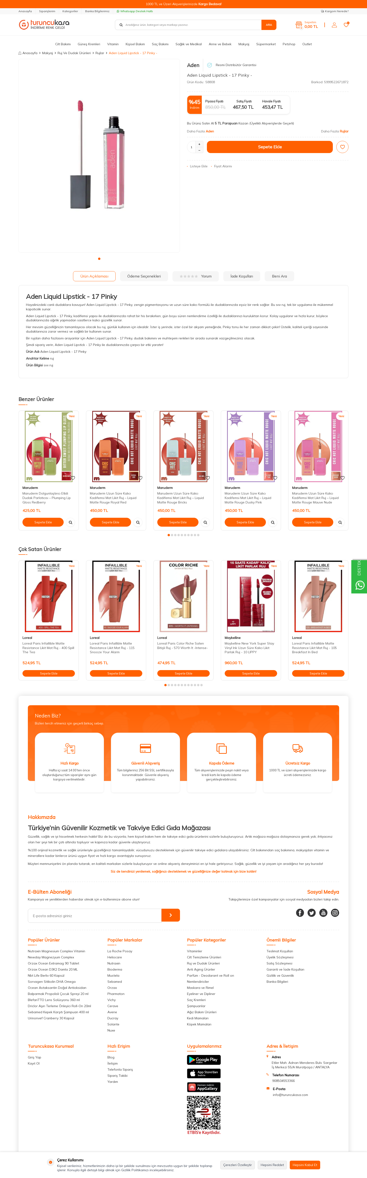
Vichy (111, 1000)
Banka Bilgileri (277, 981)
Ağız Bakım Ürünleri (202, 1012)
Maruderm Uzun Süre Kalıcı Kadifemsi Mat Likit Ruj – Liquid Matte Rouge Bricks (180, 497)
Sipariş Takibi (117, 1075)
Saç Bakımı (160, 44)
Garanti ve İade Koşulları (285, 969)
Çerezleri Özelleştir (237, 1165)
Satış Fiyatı (244, 101)
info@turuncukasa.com (290, 1095)
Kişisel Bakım (135, 44)
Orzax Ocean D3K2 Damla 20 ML (53, 969)
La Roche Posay (119, 951)
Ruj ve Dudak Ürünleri (203, 963)
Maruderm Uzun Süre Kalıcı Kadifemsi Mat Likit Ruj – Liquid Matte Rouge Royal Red (113, 497)
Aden (193, 65)
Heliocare (114, 957)
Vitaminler (194, 951)
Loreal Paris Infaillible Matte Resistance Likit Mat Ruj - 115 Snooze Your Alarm (112, 647)
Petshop (289, 44)
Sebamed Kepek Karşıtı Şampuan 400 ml (58, 1012)
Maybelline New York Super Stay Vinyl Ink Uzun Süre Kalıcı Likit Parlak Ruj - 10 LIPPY (249, 647)
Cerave (112, 1006)
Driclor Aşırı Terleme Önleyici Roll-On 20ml (59, 1006)
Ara (269, 24)
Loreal (27, 638)
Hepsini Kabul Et (305, 1165)
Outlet (307, 44)
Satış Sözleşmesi (279, 963)
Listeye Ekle (197, 166)
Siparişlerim (47, 11)
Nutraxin (113, 963)
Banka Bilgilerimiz (97, 11)
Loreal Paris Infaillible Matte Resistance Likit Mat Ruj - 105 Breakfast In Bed (314, 647)
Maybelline (233, 638)
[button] (99, 259)
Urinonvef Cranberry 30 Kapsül (51, 1018)
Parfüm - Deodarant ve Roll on (210, 975)
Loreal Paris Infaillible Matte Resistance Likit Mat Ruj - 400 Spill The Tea (48, 647)
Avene (112, 1012)
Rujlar (99, 53)
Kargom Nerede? (335, 11)
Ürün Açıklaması (94, 276)
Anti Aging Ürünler (201, 969)
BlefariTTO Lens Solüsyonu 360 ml (54, 1000)
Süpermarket (266, 44)
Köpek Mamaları (199, 1024)
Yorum (196, 276)
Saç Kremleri (196, 1000)
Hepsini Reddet (272, 1165)
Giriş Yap (34, 1057)
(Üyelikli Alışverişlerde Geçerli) (272, 123)
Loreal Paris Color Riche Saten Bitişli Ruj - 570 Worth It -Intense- (182, 645)
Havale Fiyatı (271, 101)
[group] (99, 156)
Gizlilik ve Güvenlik (280, 975)
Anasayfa (25, 11)
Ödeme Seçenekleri (144, 276)
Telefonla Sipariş (120, 1069)
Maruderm (30, 488)
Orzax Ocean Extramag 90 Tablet (53, 963)
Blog (110, 1057)
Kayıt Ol (34, 1063)
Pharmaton (116, 994)
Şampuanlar (196, 1006)
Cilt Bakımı (63, 44)
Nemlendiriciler (198, 981)
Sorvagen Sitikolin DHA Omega (52, 981)
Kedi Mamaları (198, 1018)
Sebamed (114, 981)
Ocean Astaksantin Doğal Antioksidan (57, 988)
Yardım (112, 1082)
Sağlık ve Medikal (189, 44)
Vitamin (113, 44)
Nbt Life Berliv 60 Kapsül (46, 975)
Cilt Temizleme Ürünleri (204, 957)
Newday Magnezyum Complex (51, 957)
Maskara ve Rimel (200, 988)
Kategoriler (70, 11)
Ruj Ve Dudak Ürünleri (74, 53)
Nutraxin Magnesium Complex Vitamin (56, 951)
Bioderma (114, 969)
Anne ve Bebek (220, 44)
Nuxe (111, 1030)
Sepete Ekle (270, 147)
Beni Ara (279, 276)
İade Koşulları (242, 276)
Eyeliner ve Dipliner (201, 994)
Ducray (112, 1018)
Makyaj (244, 44)
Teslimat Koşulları (280, 951)
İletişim (112, 1063)
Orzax (112, 988)
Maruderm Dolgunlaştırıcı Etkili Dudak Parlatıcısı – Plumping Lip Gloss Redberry (46, 497)
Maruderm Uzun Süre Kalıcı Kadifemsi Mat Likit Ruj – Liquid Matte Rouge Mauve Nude (315, 497)
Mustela (113, 975)
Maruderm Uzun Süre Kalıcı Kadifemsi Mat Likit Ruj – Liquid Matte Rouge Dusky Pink (248, 497)
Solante (113, 1024)
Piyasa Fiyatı (214, 101)
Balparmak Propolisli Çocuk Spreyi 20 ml (58, 994)
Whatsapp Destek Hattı (135, 11)
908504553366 (283, 1081)
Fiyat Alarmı (221, 166)
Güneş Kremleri (89, 44)
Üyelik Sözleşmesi (280, 957)
